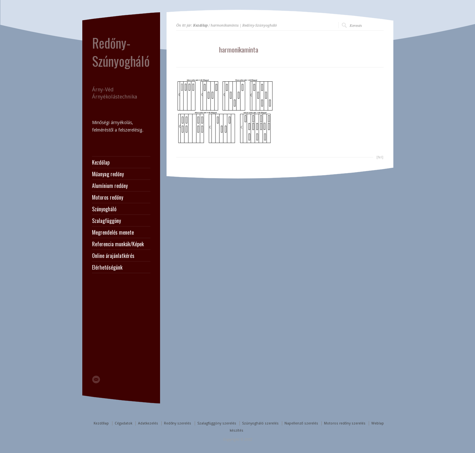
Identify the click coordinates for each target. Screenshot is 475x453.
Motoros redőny (107, 197)
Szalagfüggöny (106, 220)
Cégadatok (123, 423)
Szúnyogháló (104, 209)
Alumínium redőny (110, 185)
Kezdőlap (200, 25)
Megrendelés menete (113, 232)
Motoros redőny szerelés (344, 423)
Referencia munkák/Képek (118, 244)
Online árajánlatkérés (113, 255)
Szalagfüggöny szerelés (216, 423)
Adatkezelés (148, 423)
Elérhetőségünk (107, 267)
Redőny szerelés (177, 423)
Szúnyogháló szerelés (260, 423)
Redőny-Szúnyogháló (121, 52)
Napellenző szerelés (301, 423)
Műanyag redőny (108, 174)
